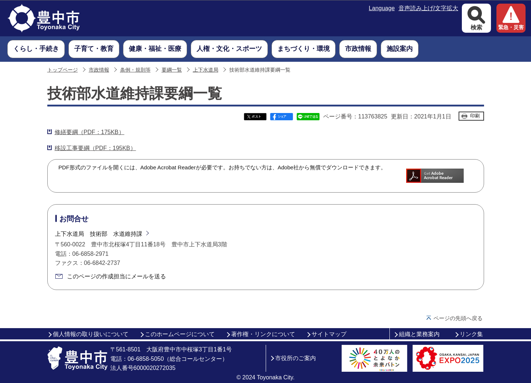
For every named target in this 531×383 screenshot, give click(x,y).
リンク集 (471, 334)
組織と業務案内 (419, 334)
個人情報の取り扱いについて (90, 334)
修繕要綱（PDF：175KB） (89, 132)
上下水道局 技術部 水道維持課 (98, 234)
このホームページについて (180, 334)
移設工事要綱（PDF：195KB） (95, 148)
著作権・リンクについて (263, 334)
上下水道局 (205, 70)
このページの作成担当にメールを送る (116, 276)
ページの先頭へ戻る (458, 318)
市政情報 (99, 70)
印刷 (475, 115)
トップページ (62, 70)
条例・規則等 (135, 70)
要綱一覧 (172, 70)
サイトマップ (329, 334)
